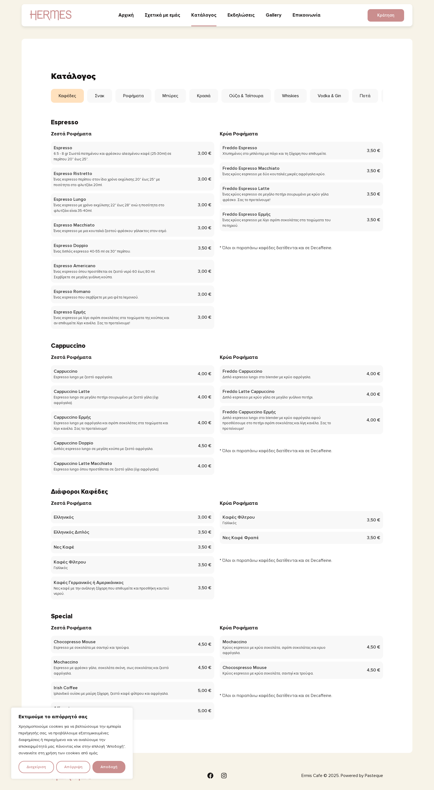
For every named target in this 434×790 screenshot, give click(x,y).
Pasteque (374, 775)
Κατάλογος (203, 15)
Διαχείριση (36, 767)
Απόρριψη (73, 767)
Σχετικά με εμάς (162, 15)
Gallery (273, 15)
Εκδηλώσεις (241, 15)
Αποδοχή (108, 767)
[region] (72, 743)
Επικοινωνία (307, 15)
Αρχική (126, 15)
